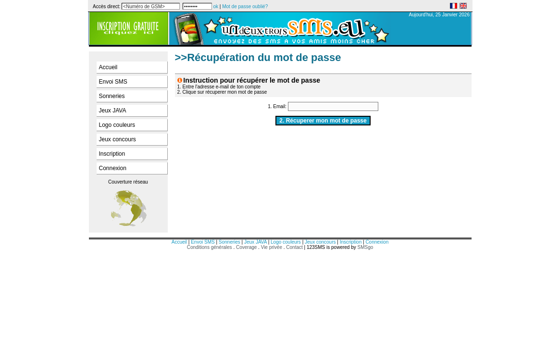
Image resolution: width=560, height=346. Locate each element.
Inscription (112, 153)
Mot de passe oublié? (245, 6)
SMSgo (365, 247)
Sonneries (112, 96)
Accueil (108, 67)
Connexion (112, 168)
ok (215, 6)
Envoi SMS (113, 81)
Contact (294, 247)
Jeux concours (117, 139)
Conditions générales (209, 247)
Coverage (247, 247)
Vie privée (271, 247)
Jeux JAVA (112, 110)
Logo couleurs (117, 125)
